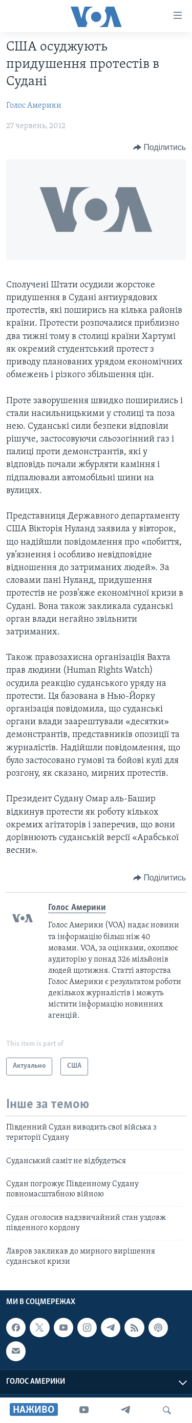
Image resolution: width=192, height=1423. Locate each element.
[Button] (159, 147)
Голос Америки (33, 106)
